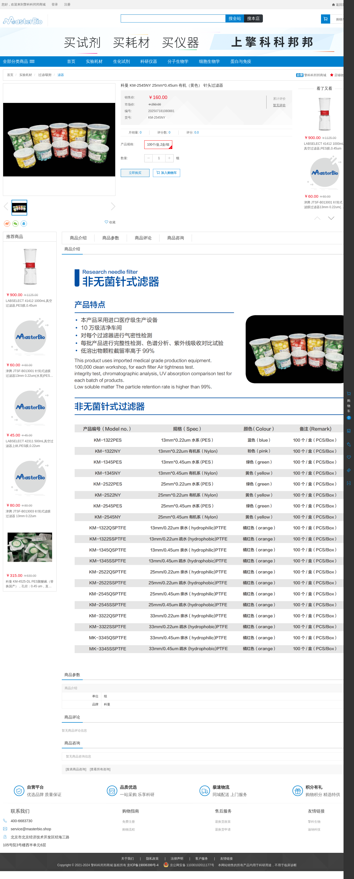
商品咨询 (175, 238)
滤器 (61, 75)
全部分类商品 (19, 61)
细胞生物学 (209, 61)
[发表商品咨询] (76, 769)
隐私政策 (152, 858)
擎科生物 (314, 821)
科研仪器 (148, 61)
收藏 (110, 222)
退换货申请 (223, 829)
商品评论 (143, 238)
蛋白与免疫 (240, 61)
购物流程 (128, 829)
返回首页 (340, 5)
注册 (67, 4)
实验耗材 (94, 61)
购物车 (341, 19)
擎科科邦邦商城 (311, 75)
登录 (55, 4)
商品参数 (110, 238)
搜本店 (253, 18)
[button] (331, 218)
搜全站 (235, 18)
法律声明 (177, 858)
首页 (71, 61)
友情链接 (226, 858)
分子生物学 (178, 61)
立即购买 (135, 173)
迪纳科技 (314, 829)
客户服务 (201, 858)
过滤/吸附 (45, 75)
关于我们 (127, 858)
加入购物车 (166, 173)
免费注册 (128, 821)
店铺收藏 (338, 75)
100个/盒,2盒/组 (158, 144)
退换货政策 (223, 821)
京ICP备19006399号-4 (142, 865)
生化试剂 (121, 61)
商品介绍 (78, 238)
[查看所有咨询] (100, 769)
